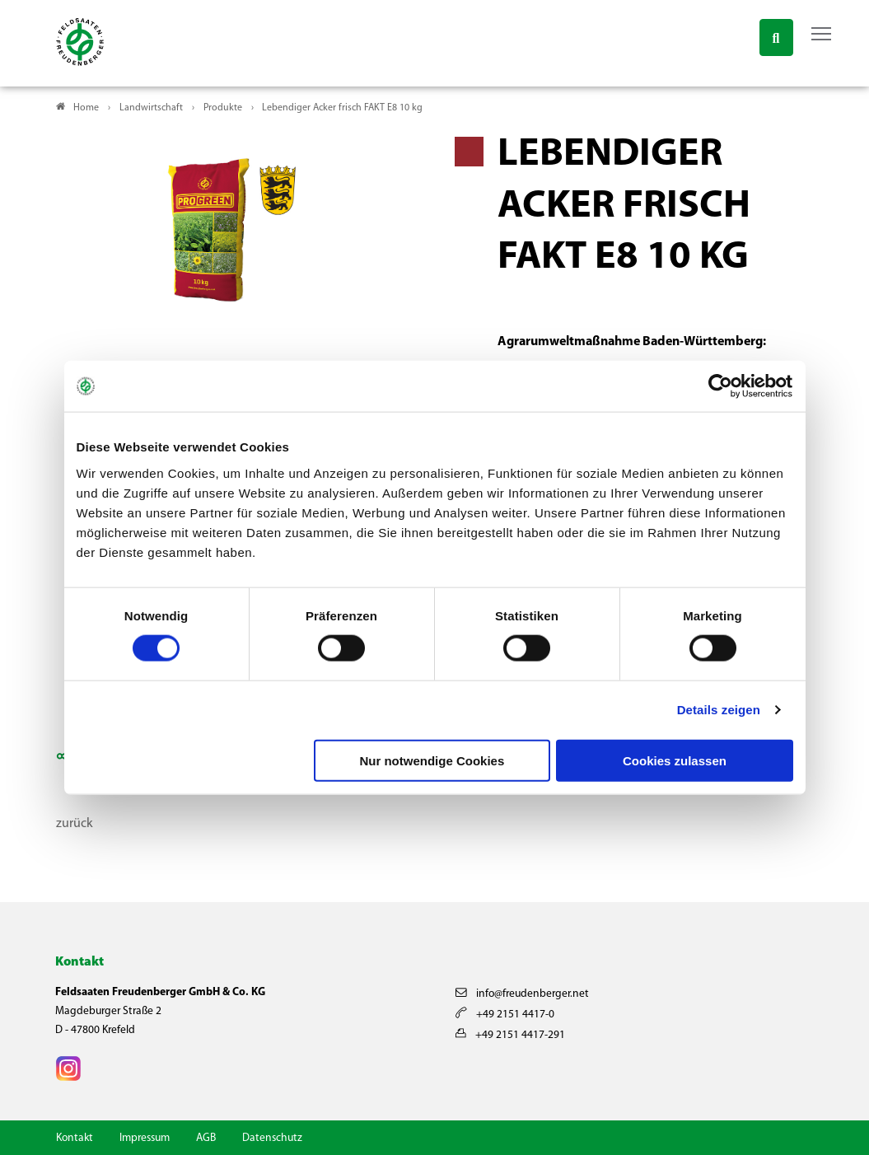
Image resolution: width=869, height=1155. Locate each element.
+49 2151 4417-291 (510, 1035)
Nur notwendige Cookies (431, 760)
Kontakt (74, 1138)
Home (86, 108)
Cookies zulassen (675, 760)
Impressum (144, 1138)
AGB (206, 1138)
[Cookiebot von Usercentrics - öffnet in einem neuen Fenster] (721, 386)
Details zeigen (718, 710)
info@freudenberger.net (522, 994)
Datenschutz (272, 1138)
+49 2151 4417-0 (505, 1014)
